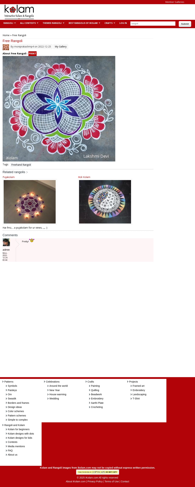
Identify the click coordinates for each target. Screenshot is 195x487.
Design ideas (15, 407)
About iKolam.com (76, 481)
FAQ (10, 450)
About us (12, 454)
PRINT (32, 53)
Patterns (8, 381)
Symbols (12, 385)
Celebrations (53, 381)
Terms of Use (112, 481)
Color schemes (16, 411)
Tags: (6, 164)
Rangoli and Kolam (14, 425)
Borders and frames (18, 402)
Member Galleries (174, 1)
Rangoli (8, 23)
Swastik (12, 398)
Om (10, 394)
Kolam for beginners (18, 429)
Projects (133, 381)
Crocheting (97, 407)
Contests (12, 442)
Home (6, 35)
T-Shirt (136, 398)
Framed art (138, 385)
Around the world (58, 385)
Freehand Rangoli (21, 164)
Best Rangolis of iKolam (82, 23)
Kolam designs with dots (21, 433)
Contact (125, 481)
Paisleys (12, 390)
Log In (123, 23)
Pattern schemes (17, 415)
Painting (95, 385)
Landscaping (139, 394)
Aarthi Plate (97, 402)
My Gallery (61, 46)
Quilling (95, 390)
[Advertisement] (101, 12)
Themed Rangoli (51, 23)
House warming (57, 394)
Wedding (54, 398)
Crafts (108, 23)
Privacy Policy (95, 481)
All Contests (27, 23)
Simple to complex (18, 419)
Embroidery (97, 398)
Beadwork (96, 394)
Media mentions (16, 446)
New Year (54, 390)
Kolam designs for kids (20, 437)
